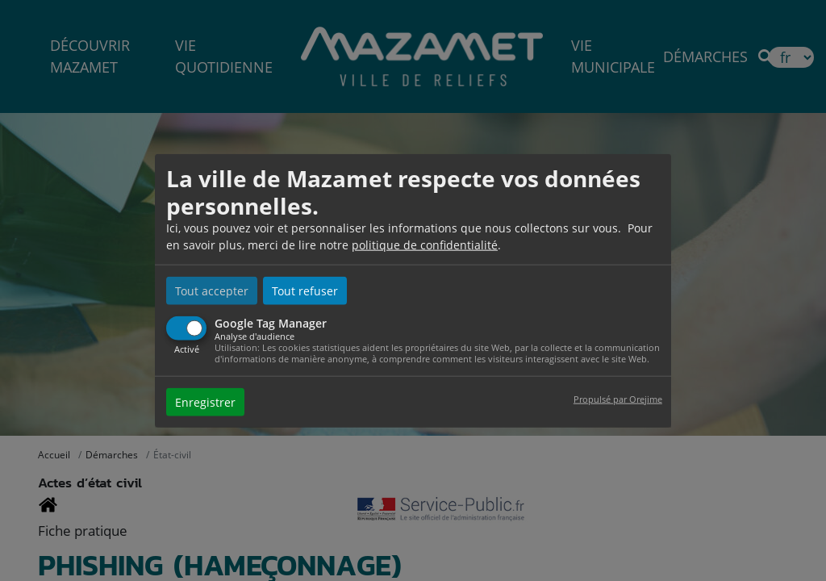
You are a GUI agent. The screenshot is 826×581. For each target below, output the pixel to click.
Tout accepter (211, 291)
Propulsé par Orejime (618, 398)
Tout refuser (305, 291)
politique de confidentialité (425, 245)
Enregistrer (205, 401)
